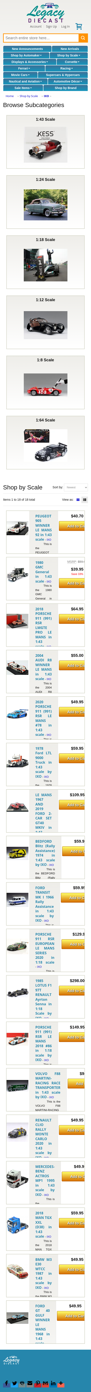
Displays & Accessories (30, 62)
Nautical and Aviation (25, 81)
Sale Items (23, 88)
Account (36, 26)
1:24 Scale (45, 202)
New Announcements (27, 49)
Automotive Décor (68, 81)
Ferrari (24, 68)
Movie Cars (20, 75)
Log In (65, 26)
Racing (66, 68)
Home (10, 96)
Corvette (72, 62)
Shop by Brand (66, 88)
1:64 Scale (45, 442)
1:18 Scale (45, 262)
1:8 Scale (45, 382)
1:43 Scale (45, 142)
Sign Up (51, 26)
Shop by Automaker (26, 55)
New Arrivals (70, 49)
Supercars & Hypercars (63, 75)
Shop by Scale (68, 55)
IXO (46, 96)
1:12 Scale (45, 322)
